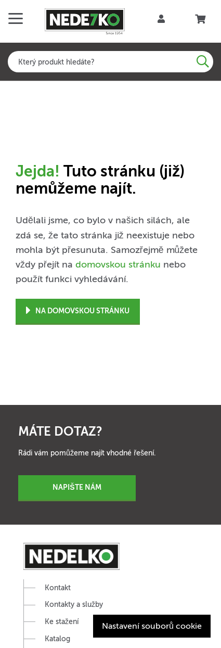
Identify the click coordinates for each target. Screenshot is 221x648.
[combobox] (110, 61)
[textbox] (110, 61)
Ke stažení (62, 622)
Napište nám (77, 487)
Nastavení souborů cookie (152, 626)
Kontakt (58, 588)
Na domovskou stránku (77, 311)
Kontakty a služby (74, 604)
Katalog (57, 639)
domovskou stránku (118, 264)
